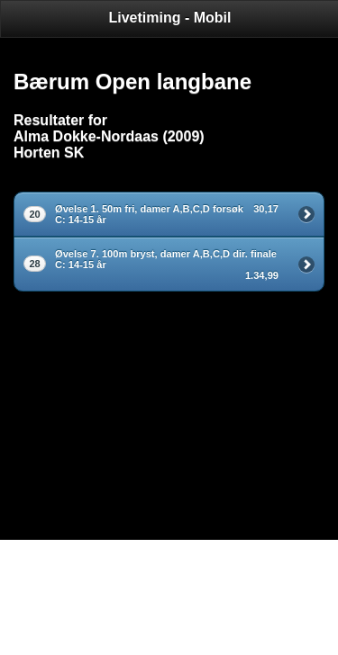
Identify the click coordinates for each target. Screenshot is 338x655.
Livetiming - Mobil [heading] (170, 17)
